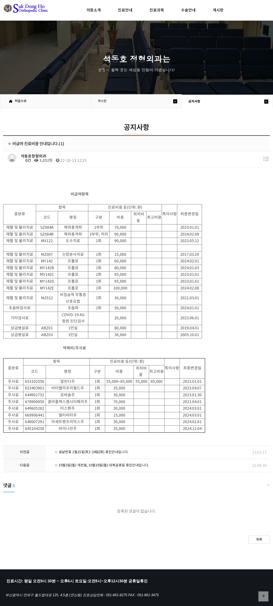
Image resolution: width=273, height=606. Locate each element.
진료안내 (125, 10)
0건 (26, 160)
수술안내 (188, 10)
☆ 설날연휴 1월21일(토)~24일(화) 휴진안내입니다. (91, 452)
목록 (259, 539)
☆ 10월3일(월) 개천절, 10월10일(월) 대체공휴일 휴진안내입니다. (101, 465)
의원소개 (93, 10)
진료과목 (157, 10)
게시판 (218, 10)
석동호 (33, 10)
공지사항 (194, 101)
